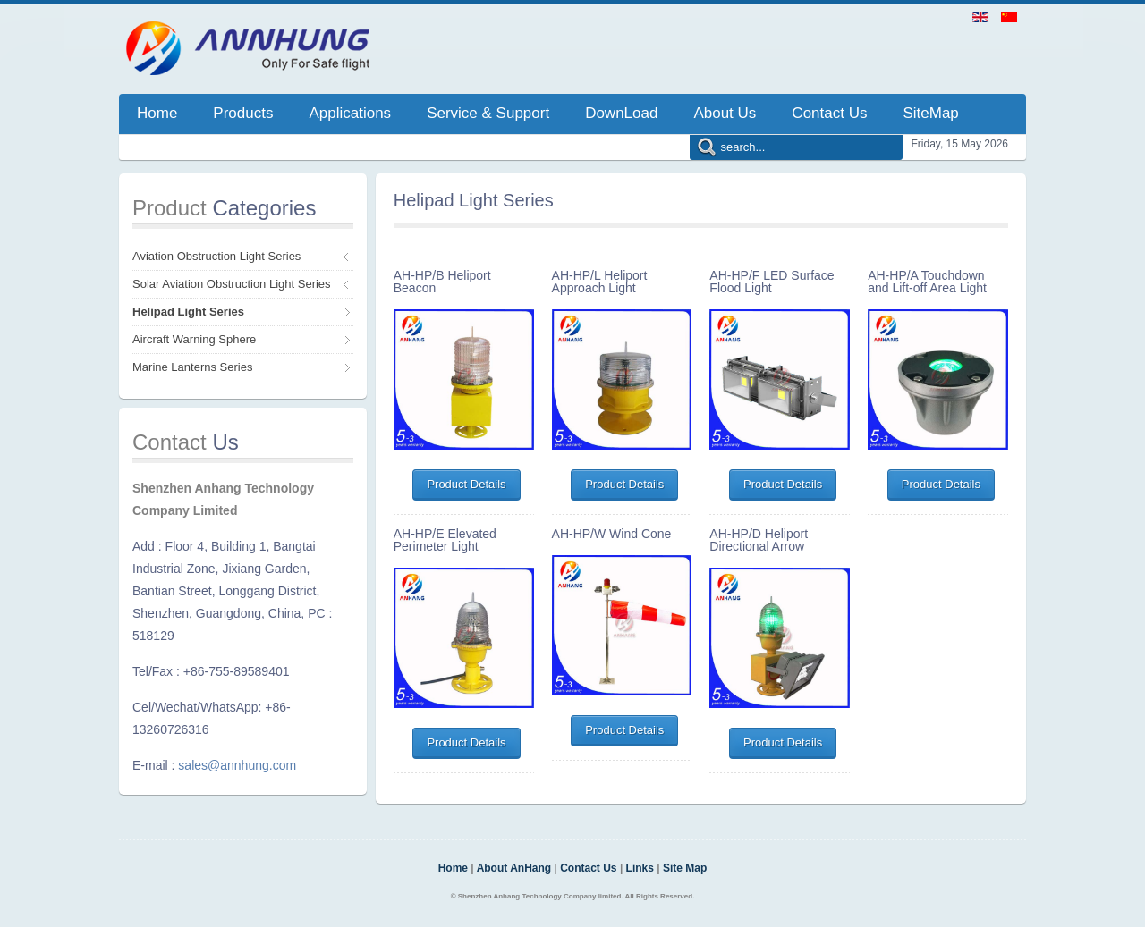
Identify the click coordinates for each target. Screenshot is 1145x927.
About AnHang (514, 868)
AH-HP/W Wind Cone (612, 534)
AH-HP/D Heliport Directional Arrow (758, 540)
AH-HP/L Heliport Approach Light (600, 281)
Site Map (685, 868)
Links (640, 868)
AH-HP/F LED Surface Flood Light (771, 281)
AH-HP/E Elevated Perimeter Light (445, 540)
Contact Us (588, 868)
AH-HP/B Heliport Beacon (442, 281)
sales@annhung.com (237, 765)
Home (453, 868)
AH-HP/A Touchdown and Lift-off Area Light (927, 281)
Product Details (466, 484)
